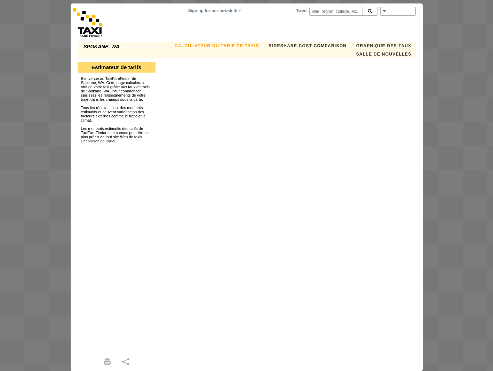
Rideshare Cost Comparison (308, 45)
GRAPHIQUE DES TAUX (384, 45)
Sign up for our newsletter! (215, 10)
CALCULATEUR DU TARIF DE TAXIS (217, 45)
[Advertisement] (117, 247)
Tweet (302, 10)
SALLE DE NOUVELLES (384, 54)
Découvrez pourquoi (98, 141)
